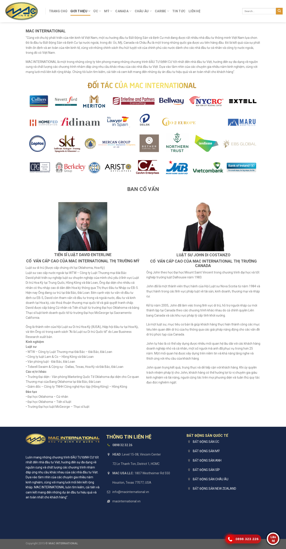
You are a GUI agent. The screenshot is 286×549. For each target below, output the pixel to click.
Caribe (162, 11)
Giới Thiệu (80, 11)
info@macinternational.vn (130, 492)
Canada (123, 11)
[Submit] (279, 11)
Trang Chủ (58, 11)
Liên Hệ (194, 11)
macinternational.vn (126, 501)
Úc (97, 11)
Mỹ (108, 11)
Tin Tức (178, 11)
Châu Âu (143, 11)
